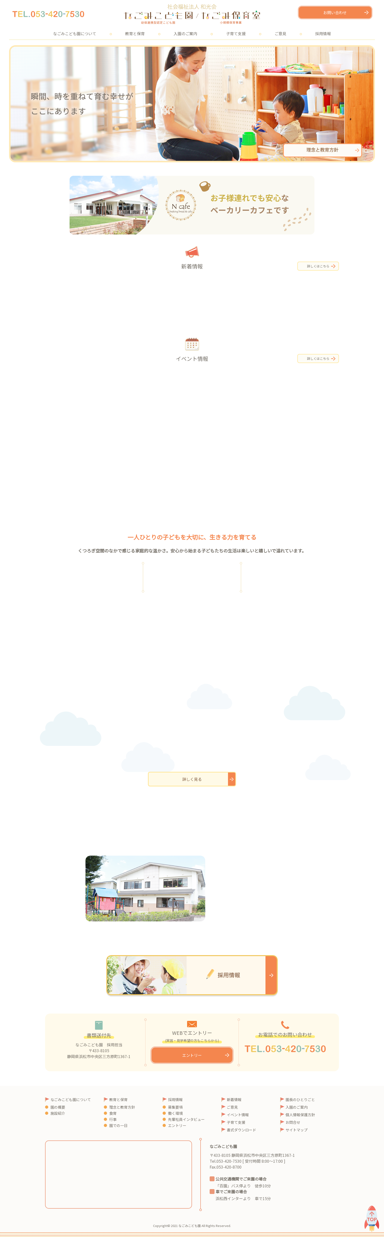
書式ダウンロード (241, 1129)
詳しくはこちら (318, 266)
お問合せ (293, 1122)
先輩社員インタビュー (186, 1119)
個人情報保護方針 (300, 1114)
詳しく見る (192, 779)
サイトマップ (297, 1129)
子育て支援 (236, 33)
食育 (113, 1113)
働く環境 (175, 1113)
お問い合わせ (335, 12)
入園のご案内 (185, 33)
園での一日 (118, 1125)
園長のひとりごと (300, 1099)
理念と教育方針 (122, 1107)
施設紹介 (57, 1113)
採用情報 (323, 33)
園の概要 (57, 1107)
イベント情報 (238, 1114)
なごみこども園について (74, 33)
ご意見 (280, 33)
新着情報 (234, 1099)
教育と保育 (135, 33)
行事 (113, 1119)
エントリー (192, 1055)
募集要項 (175, 1107)
